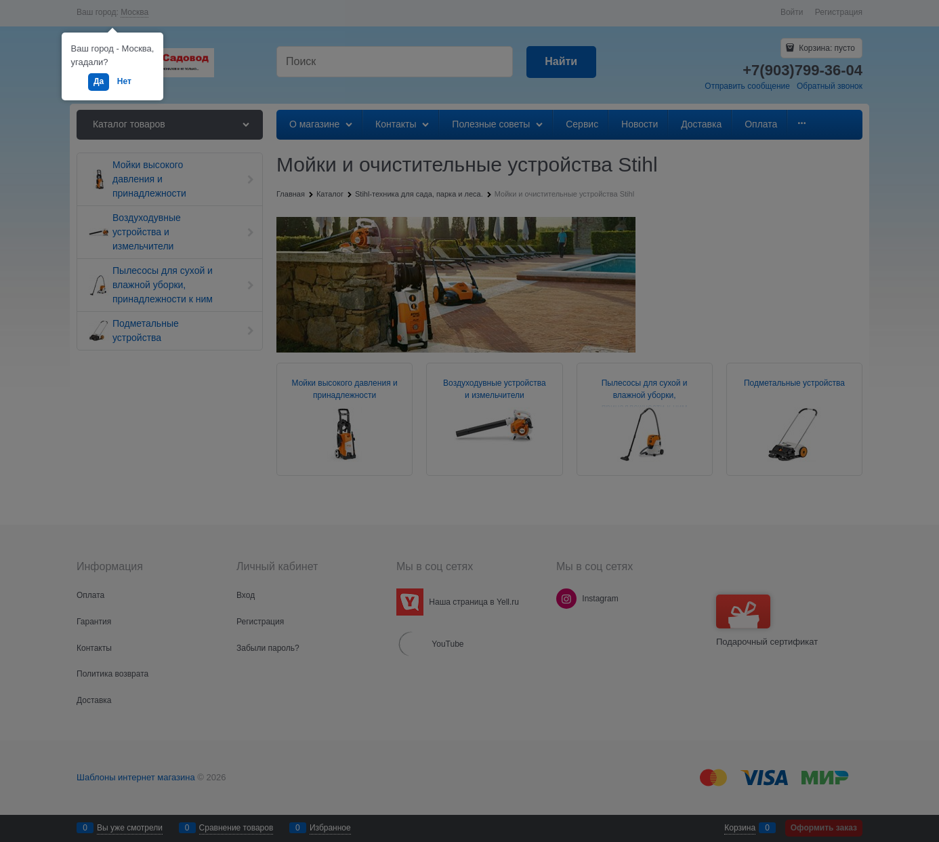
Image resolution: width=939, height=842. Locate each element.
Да (98, 81)
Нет (124, 81)
